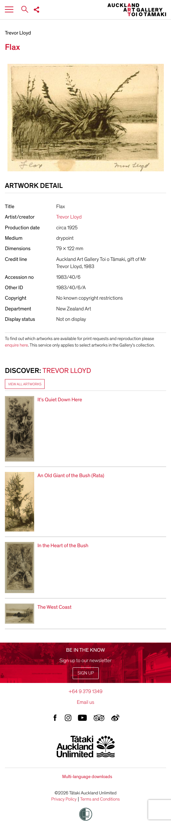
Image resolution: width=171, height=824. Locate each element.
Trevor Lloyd (18, 32)
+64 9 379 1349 (85, 691)
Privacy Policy (64, 799)
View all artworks (24, 384)
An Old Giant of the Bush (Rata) (70, 475)
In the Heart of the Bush (62, 545)
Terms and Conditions (100, 799)
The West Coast (54, 607)
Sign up (86, 673)
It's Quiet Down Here (59, 399)
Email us (85, 702)
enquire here (16, 345)
